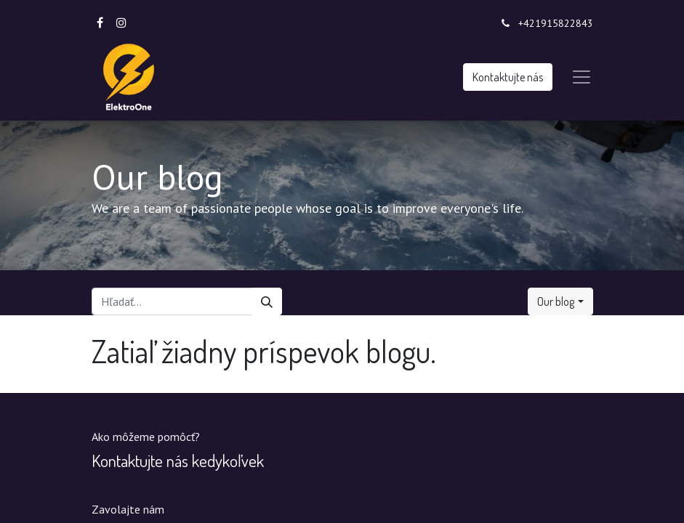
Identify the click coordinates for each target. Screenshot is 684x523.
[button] (560, 301)
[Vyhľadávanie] (267, 301)
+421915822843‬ (555, 23)
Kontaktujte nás (507, 77)
